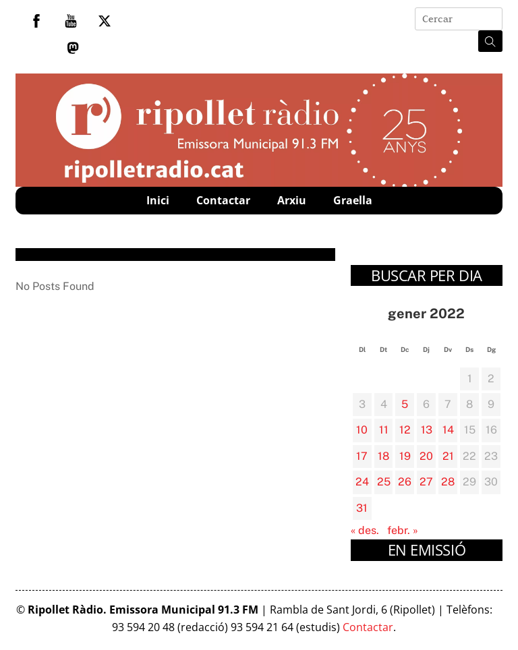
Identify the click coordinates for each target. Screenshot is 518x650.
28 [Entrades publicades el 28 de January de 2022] (448, 481)
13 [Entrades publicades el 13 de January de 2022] (426, 429)
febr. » (402, 530)
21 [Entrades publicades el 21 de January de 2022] (448, 456)
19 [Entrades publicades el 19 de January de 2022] (405, 456)
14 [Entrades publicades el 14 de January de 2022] (448, 429)
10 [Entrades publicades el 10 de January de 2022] (362, 429)
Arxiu (291, 200)
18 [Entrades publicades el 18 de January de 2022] (383, 456)
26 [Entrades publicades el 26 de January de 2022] (404, 481)
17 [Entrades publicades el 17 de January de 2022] (362, 456)
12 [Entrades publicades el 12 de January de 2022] (405, 429)
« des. (365, 530)
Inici (157, 200)
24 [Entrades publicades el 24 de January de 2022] (362, 481)
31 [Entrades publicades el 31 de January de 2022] (362, 508)
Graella (352, 200)
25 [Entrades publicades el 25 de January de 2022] (384, 481)
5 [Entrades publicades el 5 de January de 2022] (404, 404)
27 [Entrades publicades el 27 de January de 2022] (426, 481)
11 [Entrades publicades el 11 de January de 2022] (383, 429)
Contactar (223, 200)
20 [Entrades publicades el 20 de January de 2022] (426, 456)
